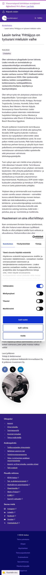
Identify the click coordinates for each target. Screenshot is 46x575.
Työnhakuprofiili (13, 430)
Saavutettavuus (23, 562)
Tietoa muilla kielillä (14, 437)
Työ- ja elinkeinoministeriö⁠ (17, 481)
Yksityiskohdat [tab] (23, 244)
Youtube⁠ (11, 519)
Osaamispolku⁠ (13, 488)
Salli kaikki (23, 320)
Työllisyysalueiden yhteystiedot (18, 447)
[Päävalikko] (40, 18)
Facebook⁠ (11, 516)
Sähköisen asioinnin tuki (16, 451)
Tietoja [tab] (38, 244)
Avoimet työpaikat (14, 434)
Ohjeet (23, 544)
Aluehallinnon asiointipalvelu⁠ (18, 485)
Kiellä (22, 336)
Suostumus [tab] (8, 244)
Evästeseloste (23, 557)
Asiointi (10, 423)
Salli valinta (23, 328)
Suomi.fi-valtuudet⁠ (15, 499)
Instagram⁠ (12, 509)
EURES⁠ (10, 495)
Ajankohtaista (7, 25)
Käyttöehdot (23, 548)
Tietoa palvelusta (23, 539)
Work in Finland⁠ (13, 492)
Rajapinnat (23, 571)
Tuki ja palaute (12, 468)
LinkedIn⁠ (11, 512)
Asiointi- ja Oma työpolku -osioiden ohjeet (22, 464)
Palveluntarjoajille (23, 566)
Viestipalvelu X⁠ (13, 523)
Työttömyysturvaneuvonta (17, 454)
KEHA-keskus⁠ (13, 477)
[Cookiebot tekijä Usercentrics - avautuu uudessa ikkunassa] (32, 237)
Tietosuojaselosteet (23, 553)
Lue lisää (30, 6)
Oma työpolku (12, 427)
